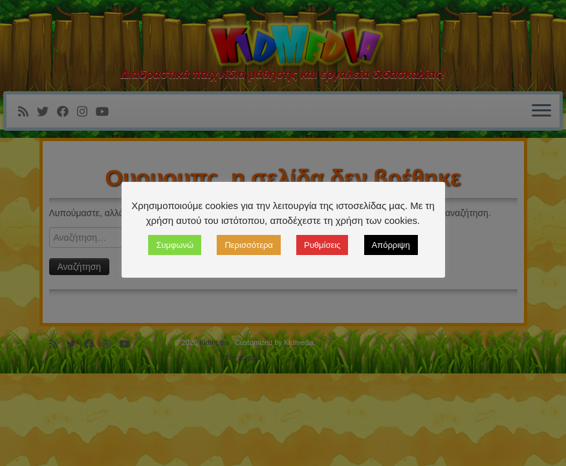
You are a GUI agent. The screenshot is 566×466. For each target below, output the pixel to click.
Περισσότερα (248, 245)
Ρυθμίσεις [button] (322, 245)
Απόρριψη (391, 245)
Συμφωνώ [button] (174, 245)
